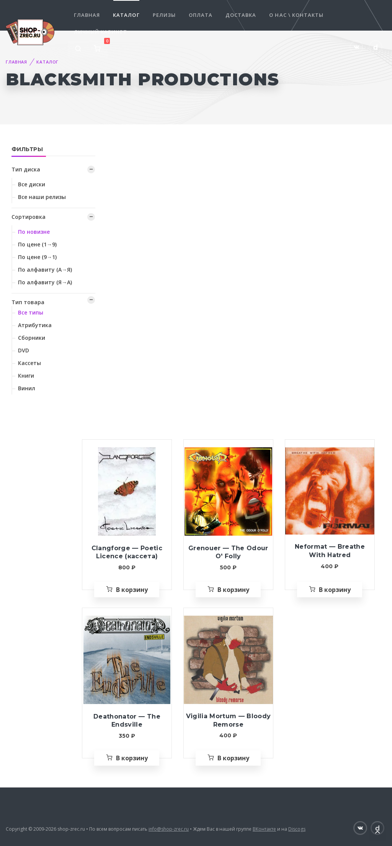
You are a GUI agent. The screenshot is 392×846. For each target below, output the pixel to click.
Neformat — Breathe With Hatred (330, 551)
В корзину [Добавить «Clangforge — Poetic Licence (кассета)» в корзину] (132, 589)
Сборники (31, 337)
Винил (26, 388)
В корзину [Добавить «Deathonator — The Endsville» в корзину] (132, 758)
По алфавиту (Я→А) (45, 282)
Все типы (30, 312)
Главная (87, 14)
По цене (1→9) (37, 244)
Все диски (31, 184)
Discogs (296, 829)
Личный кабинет (100, 31)
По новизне (34, 231)
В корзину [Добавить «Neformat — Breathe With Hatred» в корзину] (335, 589)
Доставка (240, 14)
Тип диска (25, 169)
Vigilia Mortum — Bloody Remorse (228, 720)
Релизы (164, 14)
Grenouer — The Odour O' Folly (228, 552)
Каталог (126, 14)
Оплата (200, 14)
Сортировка (28, 216)
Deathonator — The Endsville (126, 721)
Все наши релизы (42, 196)
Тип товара (27, 302)
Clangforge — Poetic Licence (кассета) (126, 552)
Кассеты (29, 363)
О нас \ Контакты (296, 14)
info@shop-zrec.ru (169, 829)
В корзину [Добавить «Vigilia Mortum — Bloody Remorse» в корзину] (233, 758)
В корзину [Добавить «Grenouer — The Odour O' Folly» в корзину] (233, 589)
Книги (26, 375)
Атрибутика (35, 325)
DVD (23, 350)
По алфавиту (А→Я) (45, 269)
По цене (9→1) (37, 257)
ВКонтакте (264, 829)
